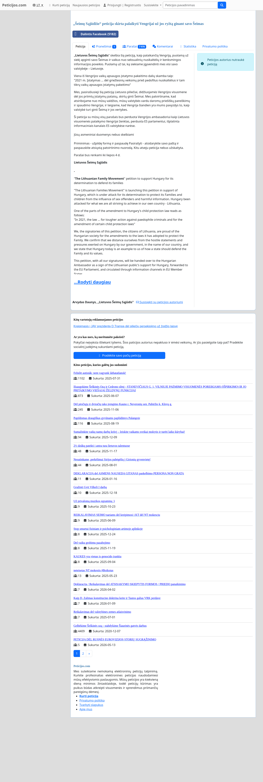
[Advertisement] (163, 42)
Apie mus (85, 761)
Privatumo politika (215, 98)
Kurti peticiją (59, 5)
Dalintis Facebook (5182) (94, 85)
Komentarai (162, 98)
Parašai (134, 98)
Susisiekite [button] (151, 5)
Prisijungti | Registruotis (122, 5)
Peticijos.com (14, 5)
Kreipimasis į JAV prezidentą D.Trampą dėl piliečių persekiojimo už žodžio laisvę (126, 377)
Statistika (187, 98)
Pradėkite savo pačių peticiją (119, 407)
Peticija (80, 98)
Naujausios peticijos (86, 5)
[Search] (190, 5)
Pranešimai (104, 98)
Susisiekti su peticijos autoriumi (159, 353)
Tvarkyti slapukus (91, 756)
